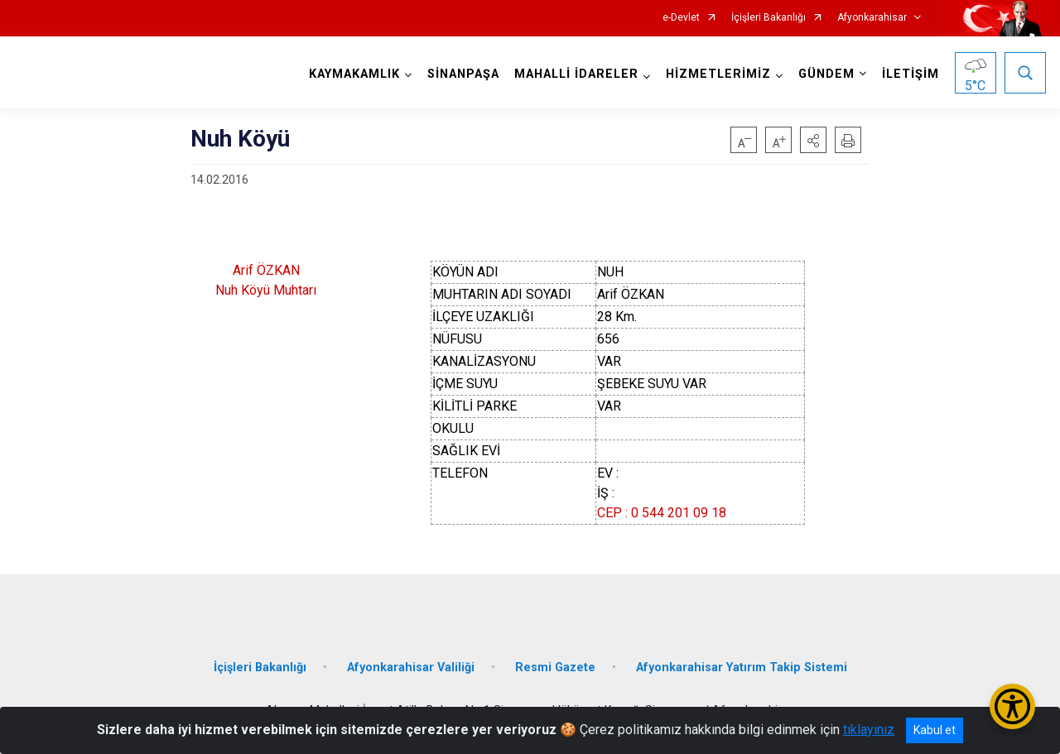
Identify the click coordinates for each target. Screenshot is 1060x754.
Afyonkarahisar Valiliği (411, 667)
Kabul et (934, 730)
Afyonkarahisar (872, 17)
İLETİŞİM (910, 74)
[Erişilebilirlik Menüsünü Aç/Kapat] (1012, 706)
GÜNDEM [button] (826, 74)
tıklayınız (868, 729)
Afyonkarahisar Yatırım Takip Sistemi (741, 667)
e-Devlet (681, 17)
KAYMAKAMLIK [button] (354, 74)
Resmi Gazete (555, 667)
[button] (813, 140)
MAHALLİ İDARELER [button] (576, 74)
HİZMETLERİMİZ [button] (718, 74)
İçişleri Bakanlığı (768, 17)
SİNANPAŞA (463, 74)
